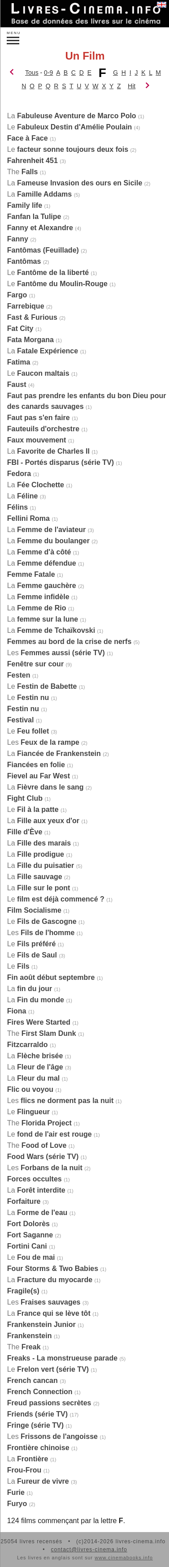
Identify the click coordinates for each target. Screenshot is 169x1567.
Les (56, 653)
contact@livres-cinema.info (89, 1549)
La (71, 116)
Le (69, 127)
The (22, 172)
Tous (32, 72)
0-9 (48, 72)
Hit (131, 86)
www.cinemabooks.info (124, 1557)
